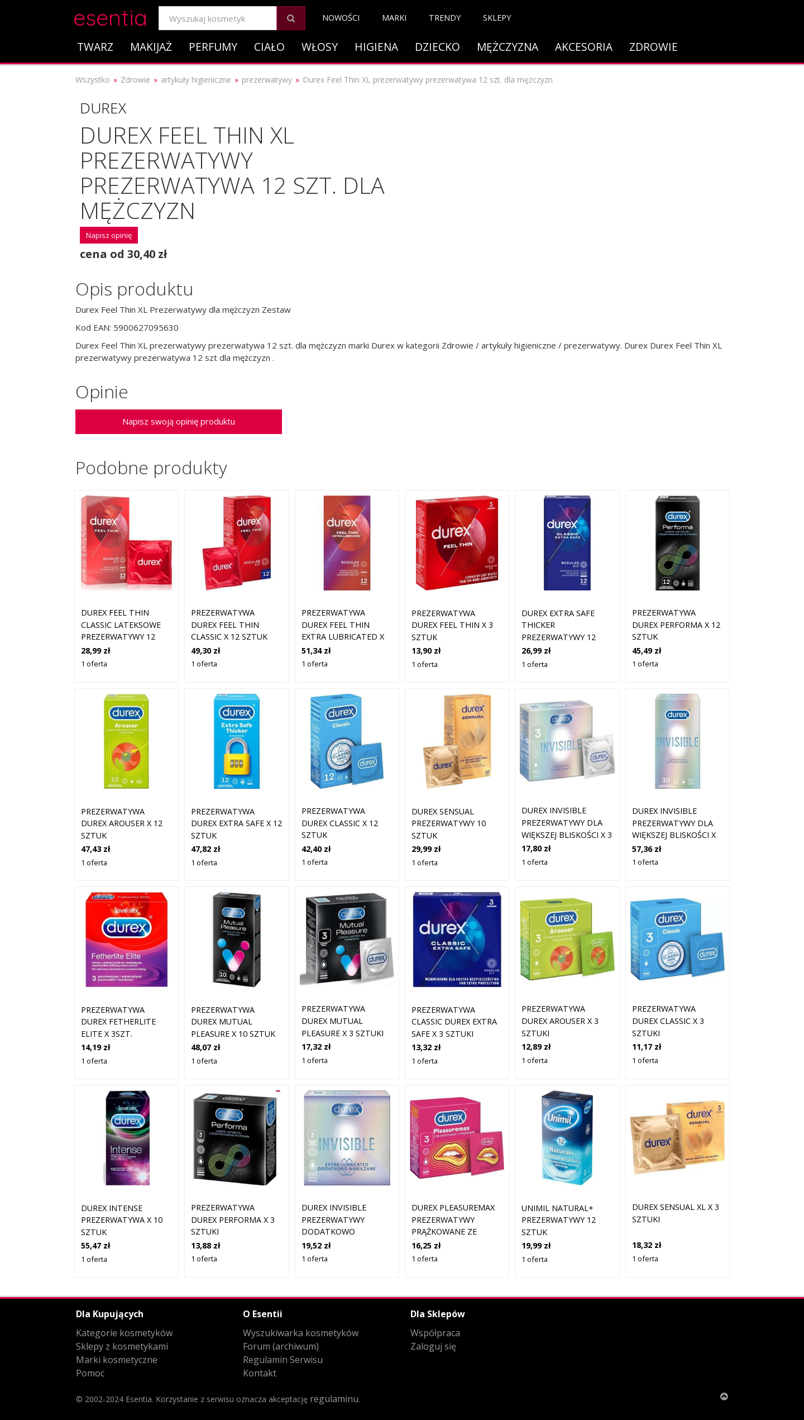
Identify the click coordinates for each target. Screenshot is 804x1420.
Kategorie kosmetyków (124, 1333)
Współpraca (435, 1333)
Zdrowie (653, 46)
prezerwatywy (267, 79)
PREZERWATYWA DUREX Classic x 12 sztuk (340, 823)
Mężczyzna (507, 46)
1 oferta (94, 664)
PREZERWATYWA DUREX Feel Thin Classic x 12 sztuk (229, 624)
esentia (110, 15)
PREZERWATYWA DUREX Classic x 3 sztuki (668, 1020)
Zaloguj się (433, 1346)
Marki (394, 17)
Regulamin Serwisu (283, 1360)
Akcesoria (583, 46)
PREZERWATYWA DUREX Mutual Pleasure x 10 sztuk (233, 1021)
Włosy (320, 46)
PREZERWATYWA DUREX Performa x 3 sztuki (233, 1219)
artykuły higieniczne (196, 79)
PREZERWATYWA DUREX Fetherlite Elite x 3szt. (118, 1021)
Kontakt (259, 1373)
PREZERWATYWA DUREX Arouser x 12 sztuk (121, 823)
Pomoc (90, 1373)
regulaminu (334, 1399)
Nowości (341, 17)
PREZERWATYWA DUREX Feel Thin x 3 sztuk (452, 625)
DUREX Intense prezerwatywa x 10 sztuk (121, 1220)
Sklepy (497, 17)
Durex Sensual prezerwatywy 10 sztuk (448, 823)
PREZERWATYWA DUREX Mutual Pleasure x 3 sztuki (343, 1020)
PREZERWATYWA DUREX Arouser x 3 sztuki (560, 1020)
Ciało (269, 46)
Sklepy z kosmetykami (122, 1346)
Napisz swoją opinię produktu (178, 421)
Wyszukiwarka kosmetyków (300, 1333)
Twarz (95, 46)
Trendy (445, 17)
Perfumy (213, 46)
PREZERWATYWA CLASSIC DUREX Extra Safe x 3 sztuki (454, 1021)
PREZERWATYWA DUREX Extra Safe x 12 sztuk (236, 823)
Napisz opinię (109, 235)
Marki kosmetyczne (116, 1360)
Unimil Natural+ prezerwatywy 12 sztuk (558, 1220)
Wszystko (92, 79)
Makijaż (151, 46)
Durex (103, 108)
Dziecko (437, 46)
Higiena (376, 46)
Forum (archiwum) (281, 1346)
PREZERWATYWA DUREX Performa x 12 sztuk (676, 624)
